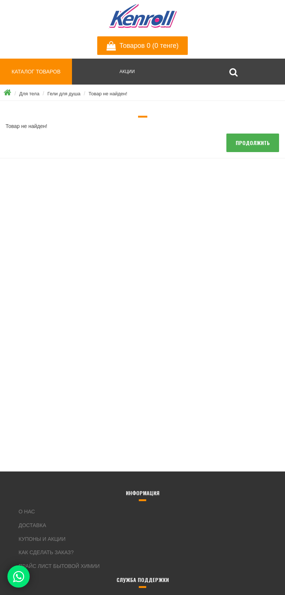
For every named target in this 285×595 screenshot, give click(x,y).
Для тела (29, 93)
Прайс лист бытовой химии (59, 566)
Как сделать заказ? (46, 552)
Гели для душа (64, 93)
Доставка (32, 525)
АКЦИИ (127, 71)
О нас (27, 512)
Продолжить (253, 143)
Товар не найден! (107, 93)
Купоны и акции (42, 539)
